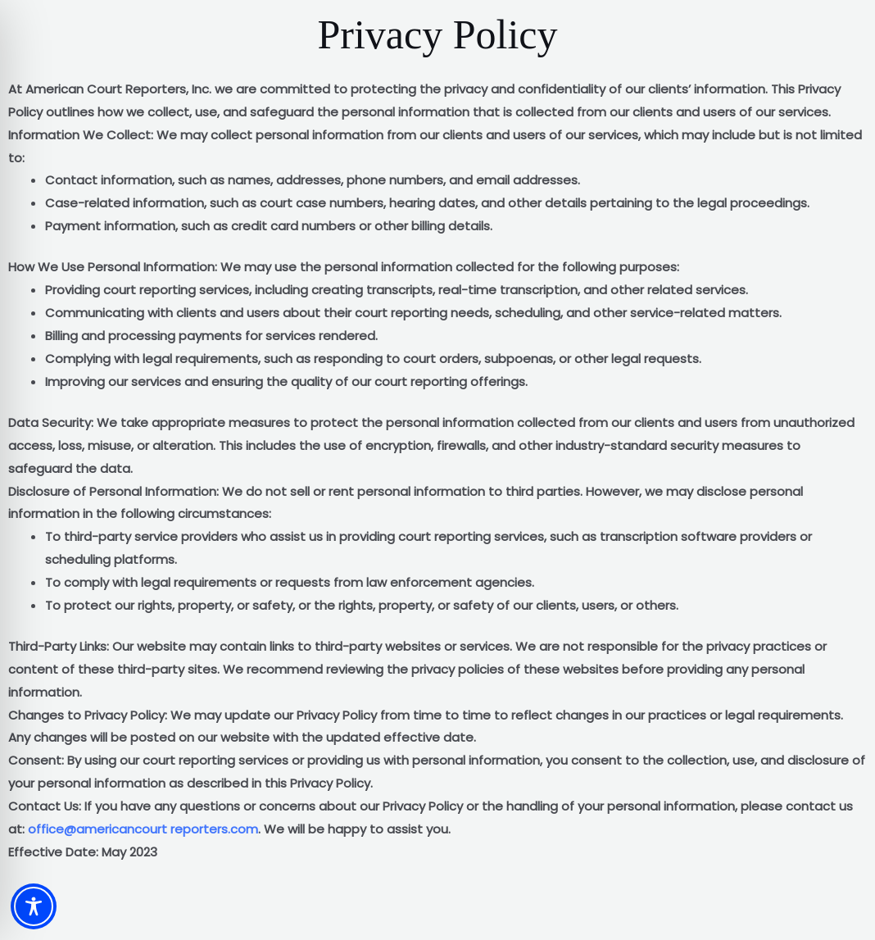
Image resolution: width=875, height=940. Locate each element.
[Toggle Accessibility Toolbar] (33, 906)
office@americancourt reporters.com (143, 829)
